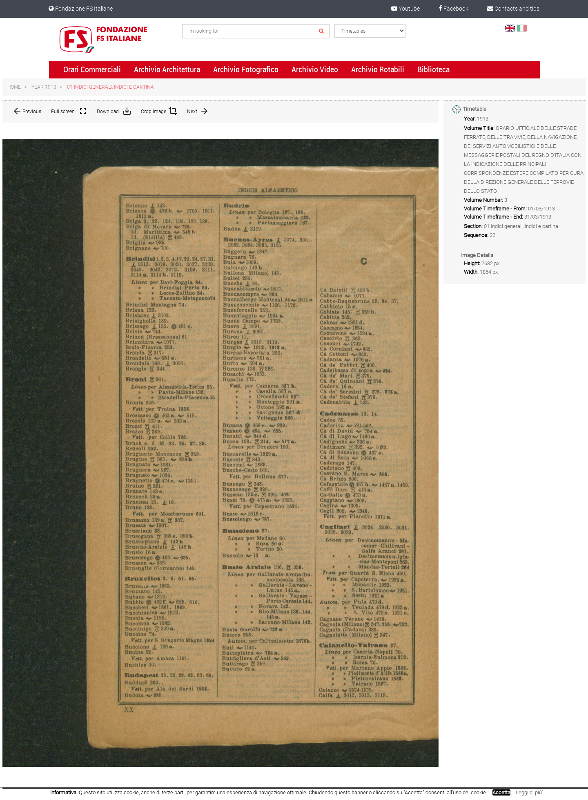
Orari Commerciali (92, 69)
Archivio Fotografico (245, 69)
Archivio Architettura (167, 69)
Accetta (501, 792)
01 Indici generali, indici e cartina (110, 87)
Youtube (405, 8)
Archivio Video (315, 69)
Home (14, 87)
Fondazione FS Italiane (81, 8)
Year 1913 (43, 87)
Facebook (453, 8)
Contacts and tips (513, 8)
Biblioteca (433, 69)
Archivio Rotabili (377, 69)
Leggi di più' (529, 792)
